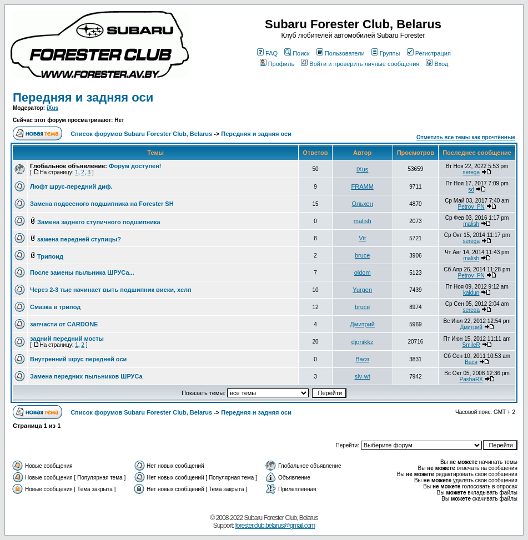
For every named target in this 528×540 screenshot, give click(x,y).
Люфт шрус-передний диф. (71, 186)
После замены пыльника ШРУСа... (82, 272)
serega (471, 172)
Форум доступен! (135, 166)
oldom (362, 272)
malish (362, 221)
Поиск (296, 53)
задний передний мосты (67, 338)
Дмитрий (362, 324)
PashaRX (471, 379)
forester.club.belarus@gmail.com (275, 525)
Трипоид (50, 256)
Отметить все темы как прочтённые (465, 137)
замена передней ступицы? (79, 239)
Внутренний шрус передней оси (78, 359)
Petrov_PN (470, 207)
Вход (437, 63)
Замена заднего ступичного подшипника (98, 222)
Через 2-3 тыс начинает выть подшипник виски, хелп (111, 289)
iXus (52, 108)
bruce (362, 255)
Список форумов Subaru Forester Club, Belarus (141, 133)
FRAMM (362, 186)
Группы (385, 53)
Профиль (277, 63)
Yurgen (362, 289)
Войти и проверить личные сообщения (360, 63)
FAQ (267, 53)
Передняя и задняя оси (83, 97)
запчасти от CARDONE (64, 324)
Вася (362, 359)
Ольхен (362, 203)
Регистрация (429, 53)
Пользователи (340, 53)
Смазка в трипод (55, 307)
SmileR (471, 345)
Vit (362, 238)
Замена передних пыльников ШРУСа (86, 376)
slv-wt (362, 376)
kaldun (471, 293)
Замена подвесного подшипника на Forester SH (102, 203)
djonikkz (362, 342)
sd (471, 189)
